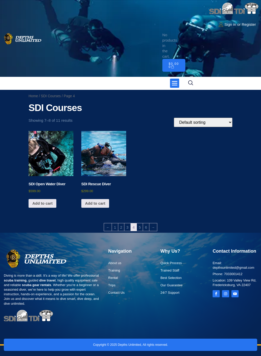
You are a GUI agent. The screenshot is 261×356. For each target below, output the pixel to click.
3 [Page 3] (127, 227)
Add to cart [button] (42, 203)
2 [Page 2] (121, 227)
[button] (174, 83)
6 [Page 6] (146, 227)
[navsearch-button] (191, 83)
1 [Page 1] (115, 227)
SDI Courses (51, 96)
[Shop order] (203, 122)
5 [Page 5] (140, 227)
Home (33, 96)
